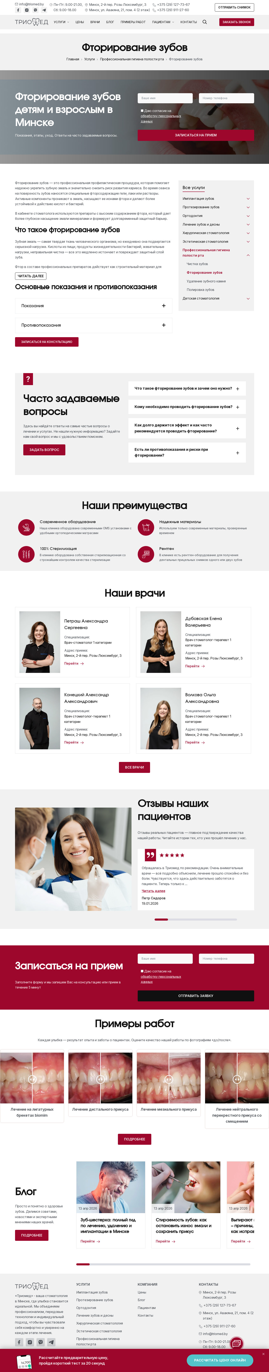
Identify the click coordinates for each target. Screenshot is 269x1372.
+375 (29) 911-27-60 (173, 10)
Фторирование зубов (204, 272)
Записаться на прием (196, 135)
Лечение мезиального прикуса (169, 1109)
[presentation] (219, 115)
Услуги (61, 22)
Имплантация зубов (216, 198)
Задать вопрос (44, 450)
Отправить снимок (234, 7)
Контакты (189, 22)
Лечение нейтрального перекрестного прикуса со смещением (237, 1115)
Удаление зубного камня (206, 281)
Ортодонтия (216, 216)
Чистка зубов (197, 264)
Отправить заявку (195, 996)
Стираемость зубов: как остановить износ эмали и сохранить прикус (183, 1226)
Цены (80, 22)
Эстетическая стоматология (216, 241)
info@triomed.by (31, 4)
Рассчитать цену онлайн (220, 1360)
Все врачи (134, 767)
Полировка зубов (200, 290)
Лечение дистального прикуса (100, 1109)
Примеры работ (133, 22)
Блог (110, 22)
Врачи (95, 22)
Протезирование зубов (216, 207)
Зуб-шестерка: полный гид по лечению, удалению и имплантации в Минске (108, 1226)
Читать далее (31, 276)
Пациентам (163, 22)
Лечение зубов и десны (216, 224)
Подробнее (134, 1139)
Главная (72, 59)
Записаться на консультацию (46, 342)
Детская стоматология (216, 298)
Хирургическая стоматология (216, 233)
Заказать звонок (237, 22)
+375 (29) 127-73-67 (173, 4)
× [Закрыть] (263, 1353)
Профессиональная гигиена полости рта (132, 59)
